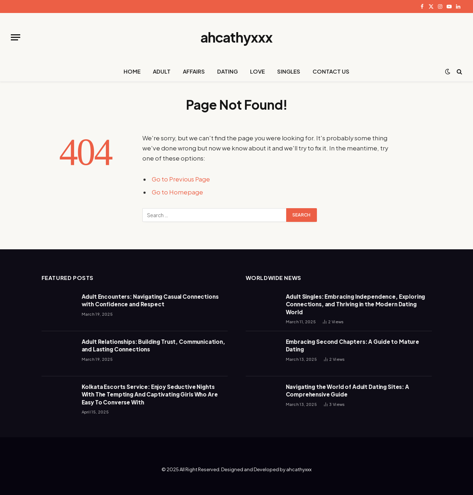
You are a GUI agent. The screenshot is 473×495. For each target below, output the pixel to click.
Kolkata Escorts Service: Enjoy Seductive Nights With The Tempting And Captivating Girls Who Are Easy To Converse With (150, 394)
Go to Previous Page (181, 179)
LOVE (257, 71)
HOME (132, 71)
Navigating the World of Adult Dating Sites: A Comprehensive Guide (347, 390)
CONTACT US (331, 71)
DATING (227, 71)
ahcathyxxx (298, 469)
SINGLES (288, 71)
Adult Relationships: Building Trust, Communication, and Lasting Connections (153, 345)
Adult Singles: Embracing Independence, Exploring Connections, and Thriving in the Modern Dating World (355, 304)
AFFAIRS (194, 71)
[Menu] (15, 37)
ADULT (162, 71)
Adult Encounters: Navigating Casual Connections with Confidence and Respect (150, 300)
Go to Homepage (177, 192)
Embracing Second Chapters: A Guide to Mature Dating (352, 345)
